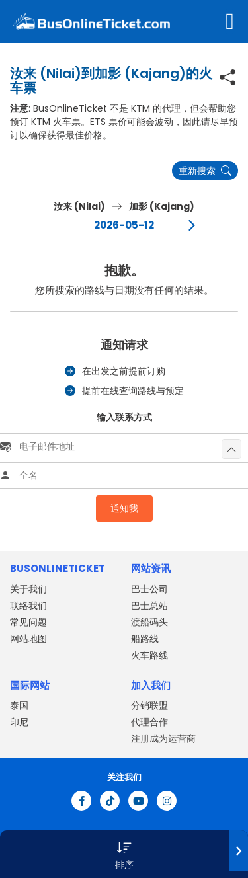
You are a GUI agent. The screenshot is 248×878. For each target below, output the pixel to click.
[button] (124, 854)
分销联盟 (149, 705)
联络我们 (28, 605)
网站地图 (28, 638)
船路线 (145, 638)
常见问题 (28, 622)
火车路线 (149, 655)
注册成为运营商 (163, 738)
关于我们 (28, 589)
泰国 (19, 705)
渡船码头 (149, 622)
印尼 (19, 722)
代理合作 (149, 722)
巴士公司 (149, 589)
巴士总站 (149, 605)
